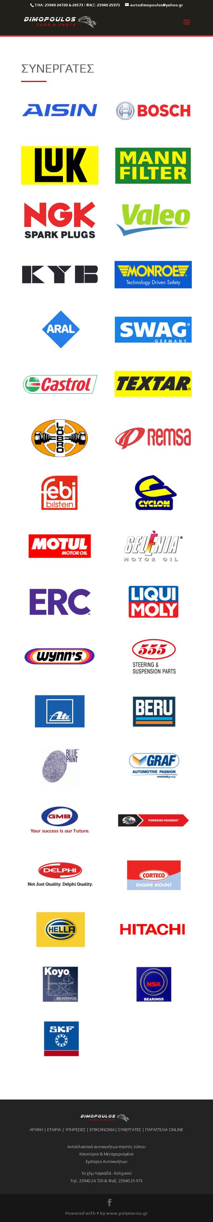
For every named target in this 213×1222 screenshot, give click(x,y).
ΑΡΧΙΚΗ (36, 1129)
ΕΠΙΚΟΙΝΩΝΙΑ (102, 1129)
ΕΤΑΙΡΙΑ (54, 1129)
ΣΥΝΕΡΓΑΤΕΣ (129, 1129)
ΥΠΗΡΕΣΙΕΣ (75, 1129)
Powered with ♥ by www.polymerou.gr (106, 1213)
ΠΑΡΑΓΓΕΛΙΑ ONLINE (164, 1129)
